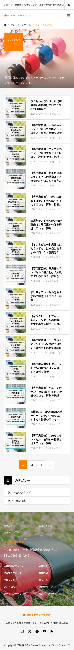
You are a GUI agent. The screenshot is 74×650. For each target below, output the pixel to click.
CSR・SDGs (10, 587)
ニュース (43, 580)
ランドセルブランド (19, 492)
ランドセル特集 (17, 500)
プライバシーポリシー (15, 593)
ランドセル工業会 (12, 532)
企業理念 (43, 566)
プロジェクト (10, 580)
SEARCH (69, 4)
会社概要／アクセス (14, 566)
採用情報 (43, 587)
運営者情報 (9, 526)
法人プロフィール (48, 593)
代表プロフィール (12, 573)
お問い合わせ (45, 526)
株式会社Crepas (30, 645)
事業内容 (43, 573)
